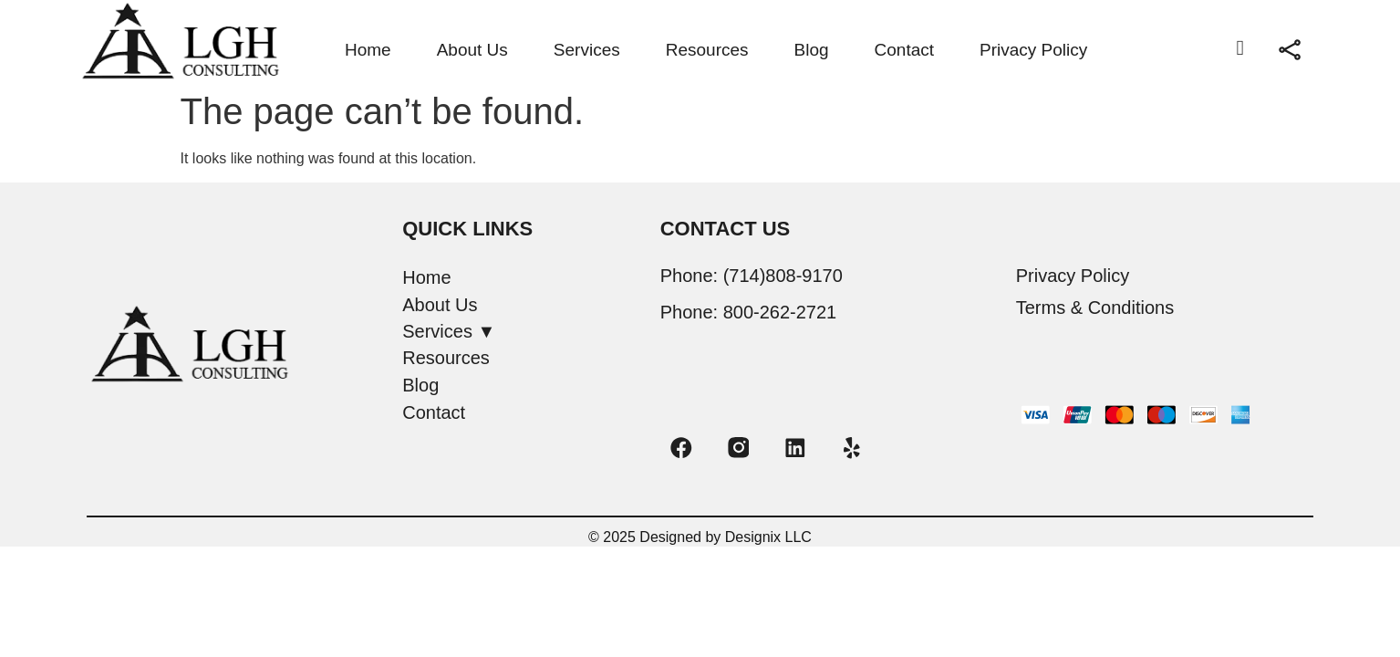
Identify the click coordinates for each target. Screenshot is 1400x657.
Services (587, 49)
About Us (472, 49)
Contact (904, 49)
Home (368, 49)
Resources (707, 49)
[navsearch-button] (1240, 50)
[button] (521, 331)
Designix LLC (768, 539)
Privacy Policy (1033, 49)
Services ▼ (448, 331)
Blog (811, 49)
